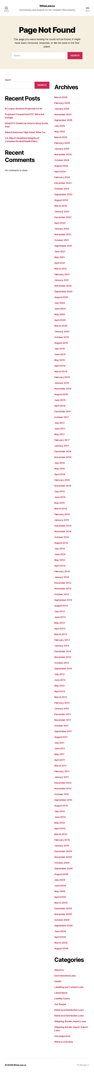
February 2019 (62, 377)
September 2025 (63, 120)
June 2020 (60, 309)
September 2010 (63, 800)
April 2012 (59, 691)
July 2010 (59, 811)
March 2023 (60, 206)
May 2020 (59, 314)
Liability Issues (62, 998)
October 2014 (61, 537)
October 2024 (61, 160)
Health (57, 981)
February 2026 (62, 103)
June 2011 (59, 748)
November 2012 (62, 657)
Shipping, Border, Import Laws (70, 1021)
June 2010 (60, 817)
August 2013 (61, 606)
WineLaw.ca (47, 6)
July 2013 (59, 611)
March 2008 (60, 943)
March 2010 (60, 834)
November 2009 (63, 857)
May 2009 (59, 891)
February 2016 (62, 480)
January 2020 (61, 331)
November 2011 (62, 720)
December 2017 (62, 411)
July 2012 (59, 674)
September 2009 (63, 868)
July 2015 (59, 491)
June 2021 (59, 251)
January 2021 (61, 280)
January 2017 (61, 446)
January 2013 (61, 646)
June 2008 (60, 931)
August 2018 (61, 394)
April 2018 (59, 406)
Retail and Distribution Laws (69, 1010)
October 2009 (61, 863)
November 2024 (63, 154)
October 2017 (61, 417)
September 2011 (63, 731)
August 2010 (61, 805)
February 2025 (62, 143)
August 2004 (61, 948)
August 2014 (61, 543)
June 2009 (60, 885)
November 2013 (62, 588)
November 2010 (62, 788)
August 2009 (61, 874)
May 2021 (59, 257)
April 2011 (59, 760)
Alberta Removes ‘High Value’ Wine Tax (25, 132)
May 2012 (59, 686)
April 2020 (60, 320)
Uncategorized (62, 1036)
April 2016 (59, 474)
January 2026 (61, 109)
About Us (59, 970)
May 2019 (59, 360)
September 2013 (63, 600)
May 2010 (59, 823)
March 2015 (60, 508)
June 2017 (59, 428)
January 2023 (61, 211)
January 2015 (61, 520)
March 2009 (60, 903)
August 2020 (61, 297)
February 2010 (62, 840)
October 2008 (61, 920)
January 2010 (61, 845)
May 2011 (59, 754)
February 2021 (62, 274)
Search (8, 80)
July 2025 (59, 126)
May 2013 (59, 623)
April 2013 (59, 628)
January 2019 (61, 383)
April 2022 (59, 223)
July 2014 (59, 548)
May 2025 (59, 131)
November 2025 (63, 114)
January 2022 (61, 229)
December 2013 (62, 583)
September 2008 (63, 925)
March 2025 (60, 137)
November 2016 (62, 457)
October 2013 (61, 594)
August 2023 (61, 200)
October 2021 (61, 240)
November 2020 (63, 286)
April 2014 (59, 566)
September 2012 (63, 668)
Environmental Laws (65, 976)
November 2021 (62, 234)
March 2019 (60, 371)
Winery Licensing (63, 1042)
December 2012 (62, 651)
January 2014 (61, 577)
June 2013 (59, 617)
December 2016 (62, 451)
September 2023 (63, 194)
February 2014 (62, 571)
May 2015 (59, 503)
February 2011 (61, 771)
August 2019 (61, 343)
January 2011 (61, 777)
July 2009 (59, 880)
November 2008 (63, 914)
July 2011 (59, 743)
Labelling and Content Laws (68, 987)
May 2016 (59, 468)
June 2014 (59, 554)
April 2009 (60, 897)
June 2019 (59, 354)
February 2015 (62, 514)
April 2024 (59, 171)
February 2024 (62, 177)
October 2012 (61, 663)
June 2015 (59, 497)
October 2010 (61, 794)
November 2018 (62, 388)
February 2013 (62, 640)
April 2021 (59, 263)
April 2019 (59, 366)
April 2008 (60, 937)
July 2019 (59, 348)
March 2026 (60, 97)
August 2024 (61, 166)
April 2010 (59, 828)
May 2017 (59, 434)
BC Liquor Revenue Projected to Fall (23, 108)
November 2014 (62, 531)
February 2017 (62, 440)
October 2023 (61, 189)
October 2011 (61, 726)
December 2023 (63, 183)
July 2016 (59, 463)
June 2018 (59, 400)
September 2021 (63, 246)
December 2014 (62, 526)
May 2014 (59, 560)
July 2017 (59, 423)
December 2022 (62, 217)
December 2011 (62, 714)
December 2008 (63, 908)
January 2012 (61, 708)
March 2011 (60, 765)
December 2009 (63, 851)
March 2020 (60, 326)
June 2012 (59, 680)
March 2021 (60, 269)
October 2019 (61, 337)
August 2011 (60, 737)
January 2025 (61, 149)
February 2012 (62, 703)
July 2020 (59, 303)
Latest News (60, 993)
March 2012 (60, 697)
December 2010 (62, 783)
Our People (60, 1004)
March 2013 (60, 634)
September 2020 (63, 291)
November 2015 (62, 486)
